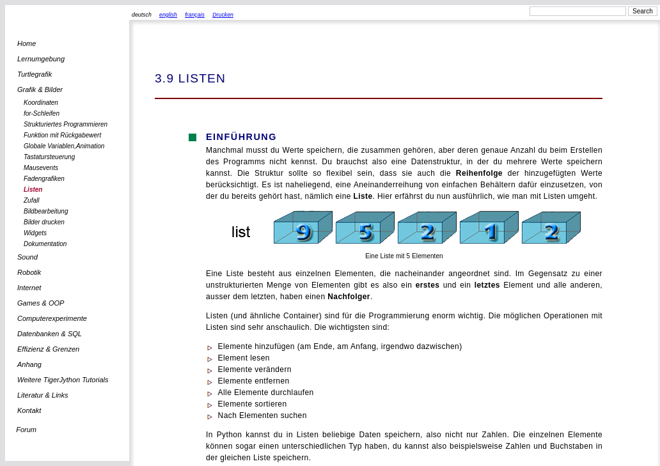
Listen (33, 189)
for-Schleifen (41, 113)
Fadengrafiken (44, 178)
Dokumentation (45, 243)
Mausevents (41, 167)
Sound (27, 257)
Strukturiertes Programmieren (65, 124)
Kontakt (29, 410)
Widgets (35, 233)
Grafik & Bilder (40, 89)
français (195, 15)
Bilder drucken (44, 222)
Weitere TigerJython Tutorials (63, 380)
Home (26, 43)
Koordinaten (41, 102)
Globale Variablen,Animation (64, 146)
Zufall (31, 200)
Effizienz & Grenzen (48, 349)
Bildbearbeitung (46, 211)
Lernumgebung (41, 59)
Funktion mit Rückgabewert (62, 135)
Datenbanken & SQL (49, 334)
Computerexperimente (52, 318)
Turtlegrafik (34, 74)
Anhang (29, 364)
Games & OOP (40, 303)
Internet (29, 287)
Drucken (222, 15)
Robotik (29, 272)
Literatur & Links (42, 395)
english (168, 15)
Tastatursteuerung (49, 156)
